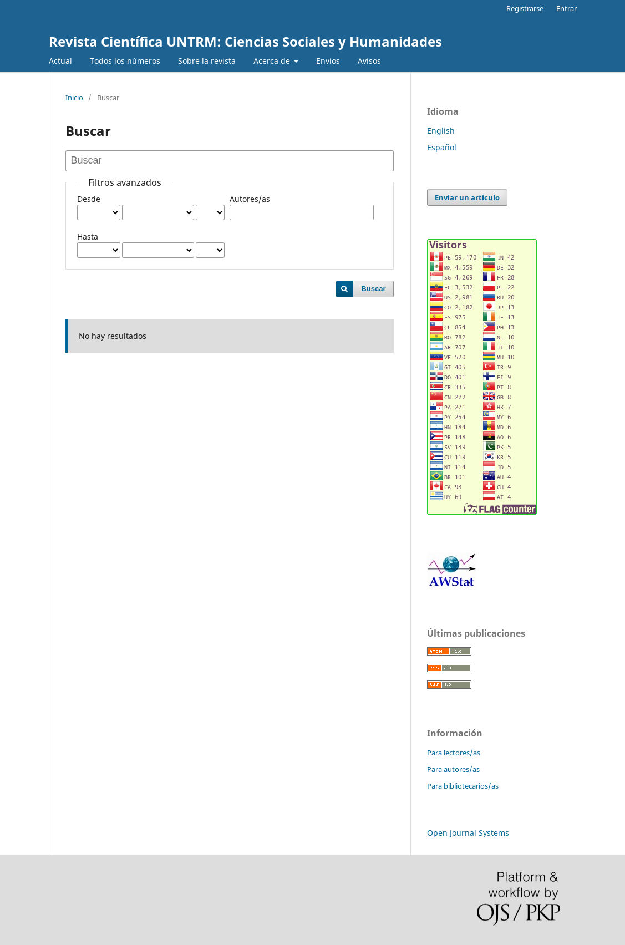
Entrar (566, 8)
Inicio (74, 98)
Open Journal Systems (468, 832)
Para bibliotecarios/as (463, 786)
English (441, 130)
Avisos (369, 60)
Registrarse (524, 8)
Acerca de (272, 60)
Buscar (373, 288)
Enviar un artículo (467, 197)
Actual (60, 60)
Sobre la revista (207, 60)
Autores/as (250, 199)
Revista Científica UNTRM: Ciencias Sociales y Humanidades (245, 41)
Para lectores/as (453, 753)
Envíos (328, 60)
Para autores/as (453, 769)
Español (441, 147)
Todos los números (125, 60)
